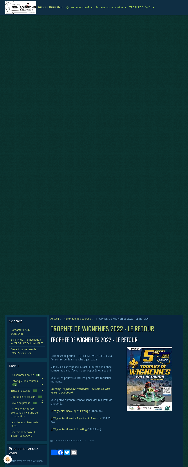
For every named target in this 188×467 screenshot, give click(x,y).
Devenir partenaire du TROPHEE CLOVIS (23, 433)
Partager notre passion (109, 7)
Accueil (54, 318)
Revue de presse (24, 403)
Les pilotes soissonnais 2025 (24, 424)
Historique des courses (77, 318)
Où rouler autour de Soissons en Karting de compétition (24, 412)
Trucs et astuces (24, 390)
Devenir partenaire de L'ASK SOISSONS (23, 351)
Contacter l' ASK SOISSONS (20, 331)
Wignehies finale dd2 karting (70, 429)
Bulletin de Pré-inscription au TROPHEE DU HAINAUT (27, 341)
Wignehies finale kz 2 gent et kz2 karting (77, 418)
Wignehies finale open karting (70, 411)
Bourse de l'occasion (26, 396)
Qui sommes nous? (78, 7)
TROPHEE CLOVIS (140, 7)
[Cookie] (8, 459)
